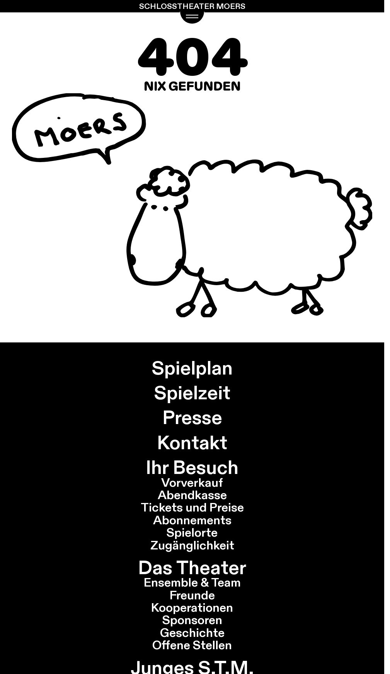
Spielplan (192, 367)
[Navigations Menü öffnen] (192, 18)
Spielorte (192, 532)
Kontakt (192, 442)
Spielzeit (192, 392)
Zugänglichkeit (192, 545)
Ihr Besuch (192, 467)
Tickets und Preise (192, 507)
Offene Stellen (192, 645)
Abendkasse (192, 495)
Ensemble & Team (192, 582)
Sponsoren (192, 620)
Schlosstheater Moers (192, 6)
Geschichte (192, 632)
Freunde (192, 595)
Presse (192, 417)
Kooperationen (192, 607)
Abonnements (192, 520)
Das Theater (192, 567)
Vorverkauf (192, 482)
